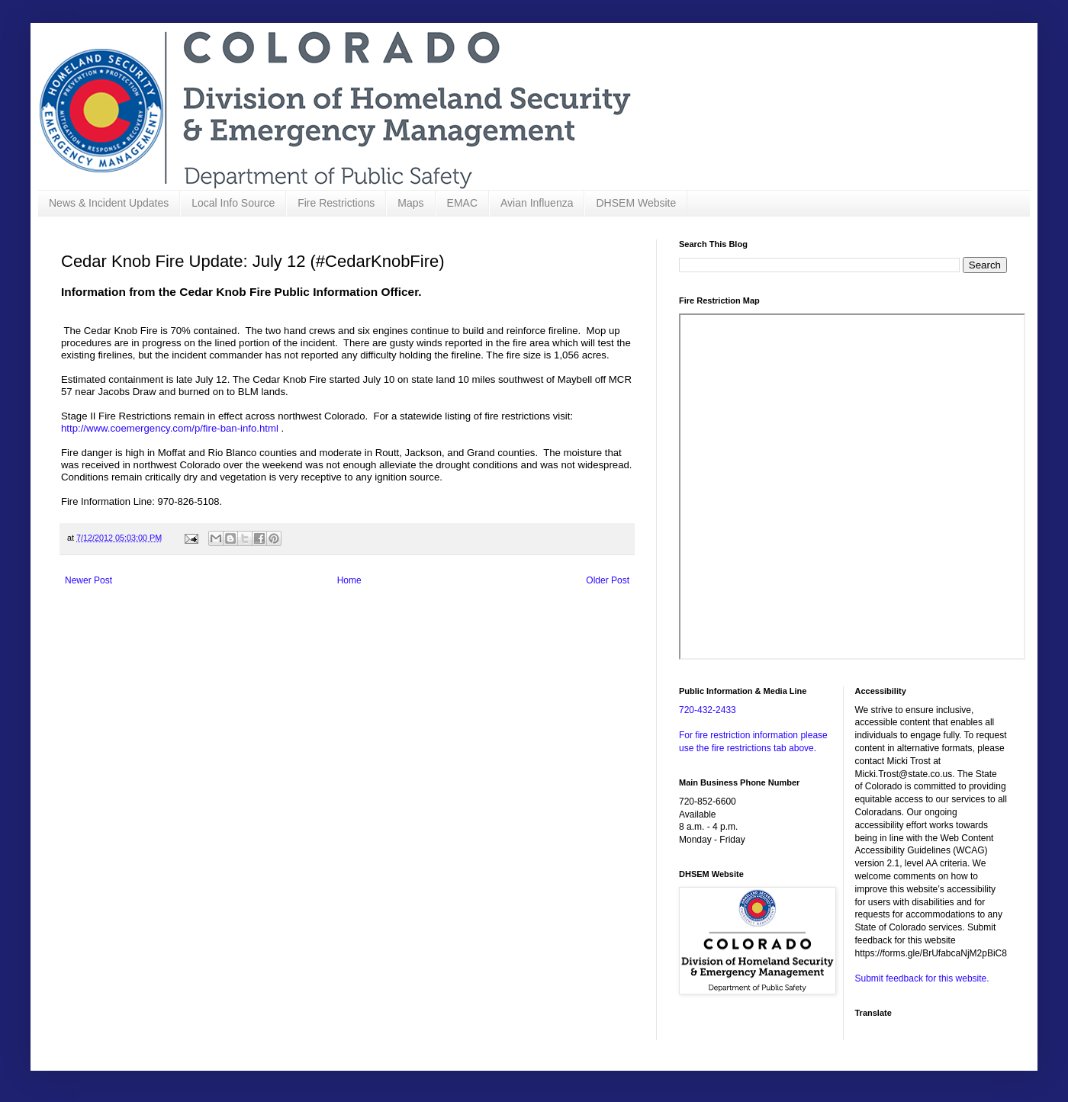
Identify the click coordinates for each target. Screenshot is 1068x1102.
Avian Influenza (536, 203)
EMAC (462, 203)
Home (349, 580)
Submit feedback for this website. (922, 978)
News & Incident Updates (109, 203)
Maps (410, 203)
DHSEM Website (636, 203)
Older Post (607, 580)
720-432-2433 (707, 710)
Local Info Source (233, 203)
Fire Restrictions (336, 203)
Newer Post (88, 580)
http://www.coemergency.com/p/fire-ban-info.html (169, 428)
